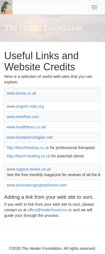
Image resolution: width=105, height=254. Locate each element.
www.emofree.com (23, 116)
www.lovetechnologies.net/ (30, 137)
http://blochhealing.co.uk (28, 147)
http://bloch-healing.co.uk (29, 156)
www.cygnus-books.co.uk (29, 169)
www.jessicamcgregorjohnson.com (37, 185)
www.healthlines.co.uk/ (26, 127)
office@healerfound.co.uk (50, 210)
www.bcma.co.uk (21, 93)
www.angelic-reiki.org (25, 106)
